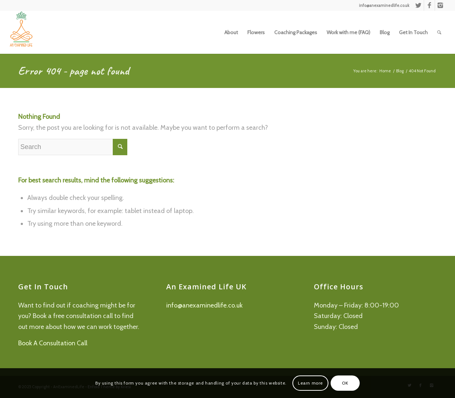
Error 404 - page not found (73, 70)
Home (385, 70)
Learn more (310, 383)
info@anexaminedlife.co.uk (204, 305)
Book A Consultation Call (52, 343)
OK (345, 383)
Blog (400, 70)
